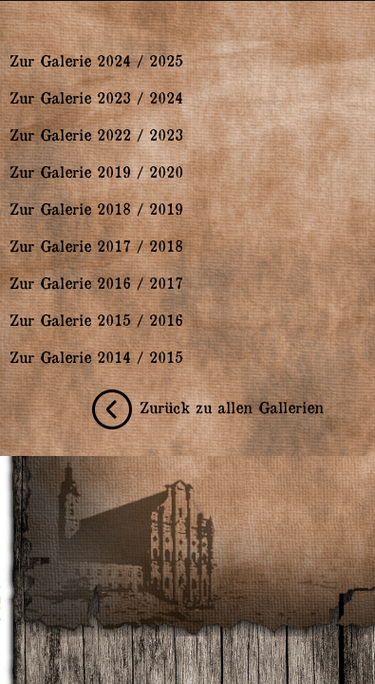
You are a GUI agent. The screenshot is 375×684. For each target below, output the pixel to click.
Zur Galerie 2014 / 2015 (96, 356)
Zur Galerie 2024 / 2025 (96, 59)
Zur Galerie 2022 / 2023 (96, 133)
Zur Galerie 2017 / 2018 (96, 245)
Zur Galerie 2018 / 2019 (96, 208)
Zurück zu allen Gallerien (204, 406)
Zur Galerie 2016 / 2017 (96, 282)
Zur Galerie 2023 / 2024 (96, 96)
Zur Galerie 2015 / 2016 (96, 319)
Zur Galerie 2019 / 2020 (96, 171)
